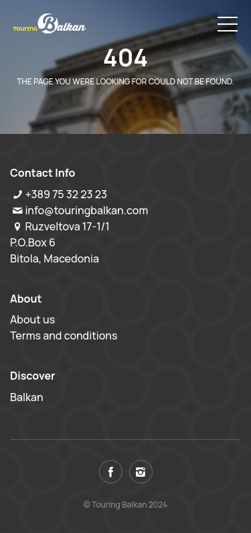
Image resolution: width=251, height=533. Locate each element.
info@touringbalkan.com (86, 210)
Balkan (27, 397)
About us (32, 319)
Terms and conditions (64, 335)
